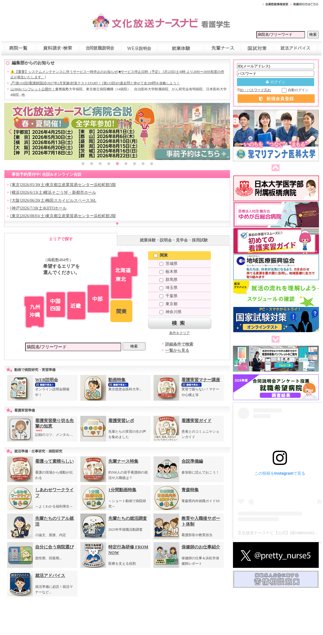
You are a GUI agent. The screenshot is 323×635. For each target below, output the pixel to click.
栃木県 (168, 271)
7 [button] (134, 164)
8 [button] (143, 164)
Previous (10, 131)
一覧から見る (177, 350)
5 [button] (117, 164)
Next (224, 131)
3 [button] (100, 164)
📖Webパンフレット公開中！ (32, 89)
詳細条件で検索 (179, 344)
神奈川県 (170, 312)
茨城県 (168, 263)
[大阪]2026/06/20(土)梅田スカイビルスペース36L (53, 200)
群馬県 (168, 279)
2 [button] (91, 164)
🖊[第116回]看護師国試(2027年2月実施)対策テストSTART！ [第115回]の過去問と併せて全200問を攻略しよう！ (95, 83)
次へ (274, 339)
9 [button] (151, 164)
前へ (274, 168)
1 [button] (83, 164)
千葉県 (168, 296)
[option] (117, 131)
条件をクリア (179, 333)
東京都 (168, 304)
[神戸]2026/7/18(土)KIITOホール (38, 208)
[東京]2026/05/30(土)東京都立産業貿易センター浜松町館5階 (63, 185)
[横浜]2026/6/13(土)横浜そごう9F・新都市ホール (53, 192)
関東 (161, 255)
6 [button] (126, 164)
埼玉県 (168, 287)
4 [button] (108, 164)
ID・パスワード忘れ (254, 90)
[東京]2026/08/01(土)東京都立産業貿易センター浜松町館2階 (63, 216)
